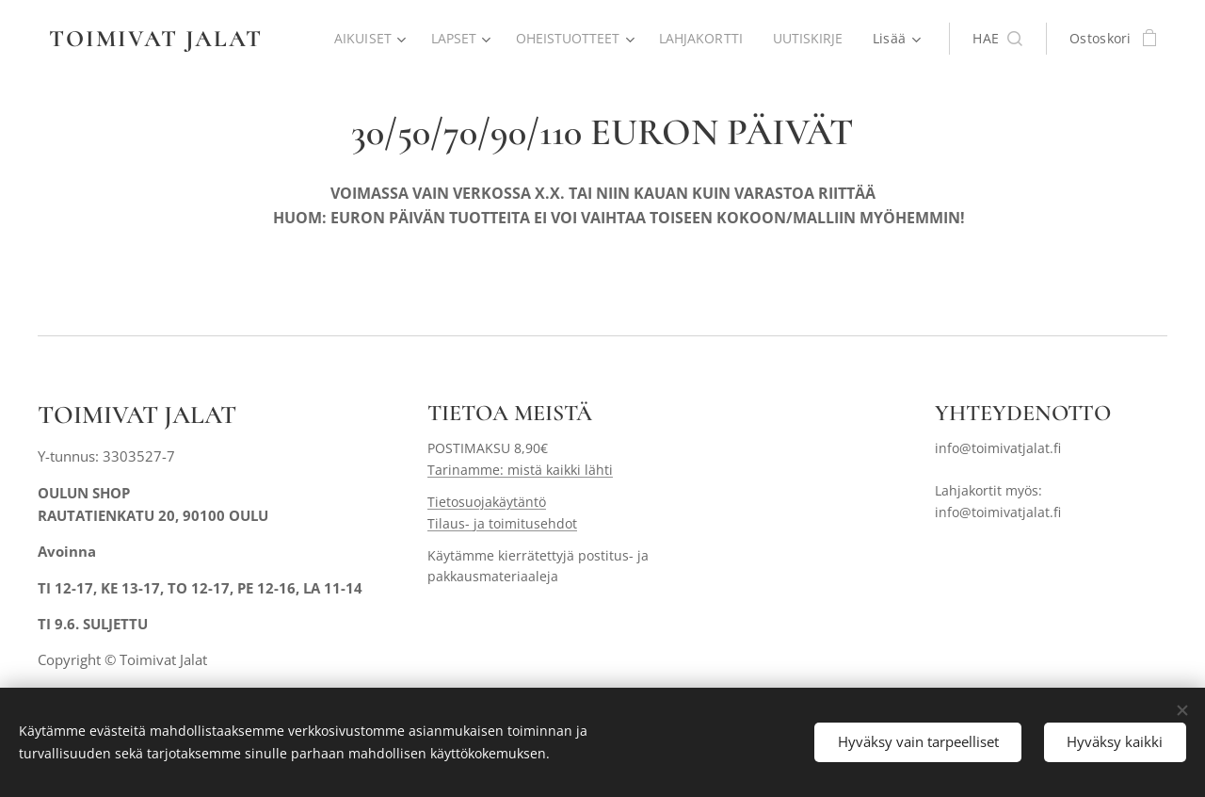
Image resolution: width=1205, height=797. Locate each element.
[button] (997, 38)
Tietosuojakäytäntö (486, 503)
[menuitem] (362, 38)
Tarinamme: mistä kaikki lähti (520, 470)
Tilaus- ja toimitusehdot (502, 523)
